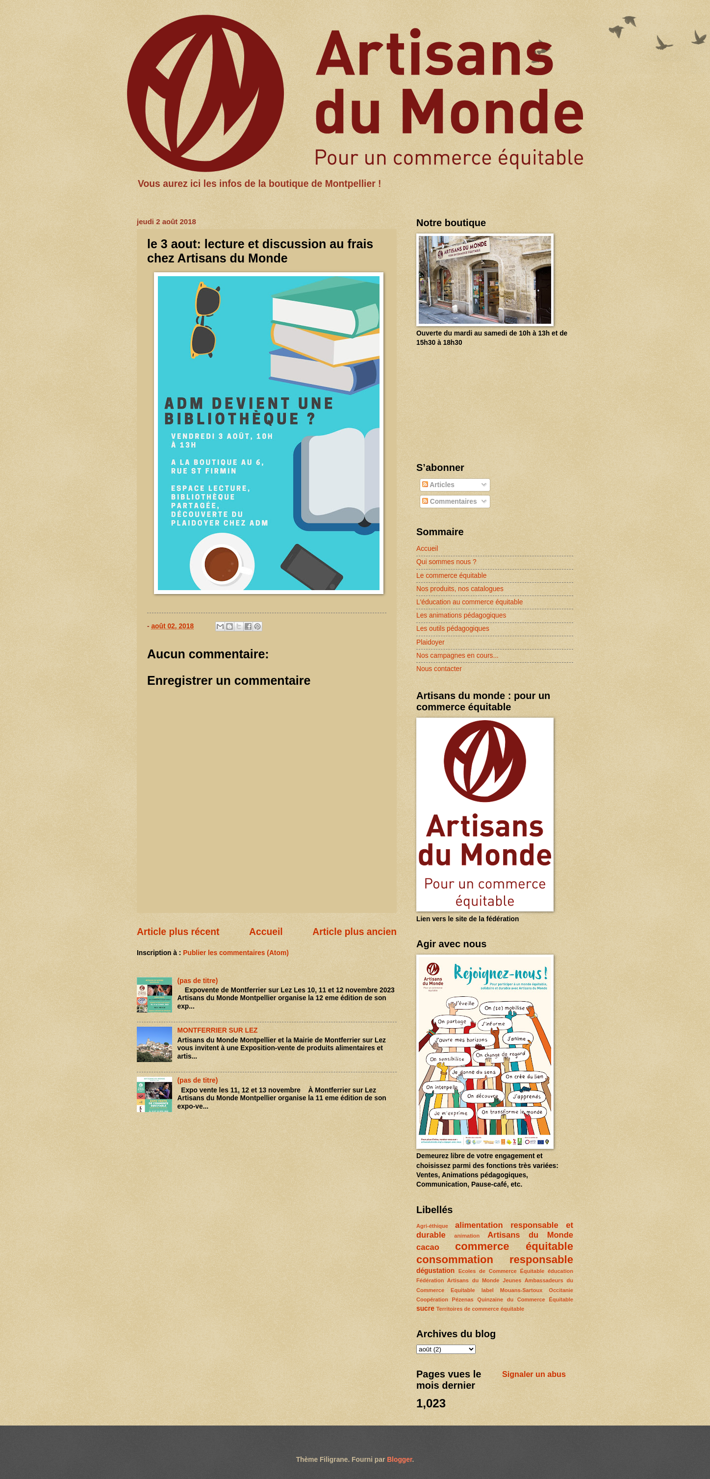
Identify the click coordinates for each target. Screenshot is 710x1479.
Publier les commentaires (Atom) (235, 953)
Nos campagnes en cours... (457, 655)
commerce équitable (514, 1246)
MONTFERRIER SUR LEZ (218, 1030)
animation (467, 1236)
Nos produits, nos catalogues (460, 589)
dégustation (435, 1270)
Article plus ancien (354, 932)
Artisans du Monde (530, 1235)
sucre (425, 1308)
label (488, 1290)
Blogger (399, 1459)
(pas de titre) (198, 981)
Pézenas (463, 1299)
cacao (427, 1247)
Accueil (266, 932)
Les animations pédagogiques (461, 615)
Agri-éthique (432, 1226)
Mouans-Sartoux (521, 1290)
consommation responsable (494, 1259)
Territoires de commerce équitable (480, 1309)
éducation (560, 1271)
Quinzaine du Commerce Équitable (525, 1299)
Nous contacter (439, 669)
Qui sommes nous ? (446, 562)
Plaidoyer (430, 642)
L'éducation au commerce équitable (469, 602)
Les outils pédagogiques (452, 628)
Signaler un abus (534, 1374)
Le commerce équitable (451, 575)
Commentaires (449, 501)
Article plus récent (178, 932)
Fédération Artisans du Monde (457, 1280)
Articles (438, 485)
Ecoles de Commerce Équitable (501, 1271)
